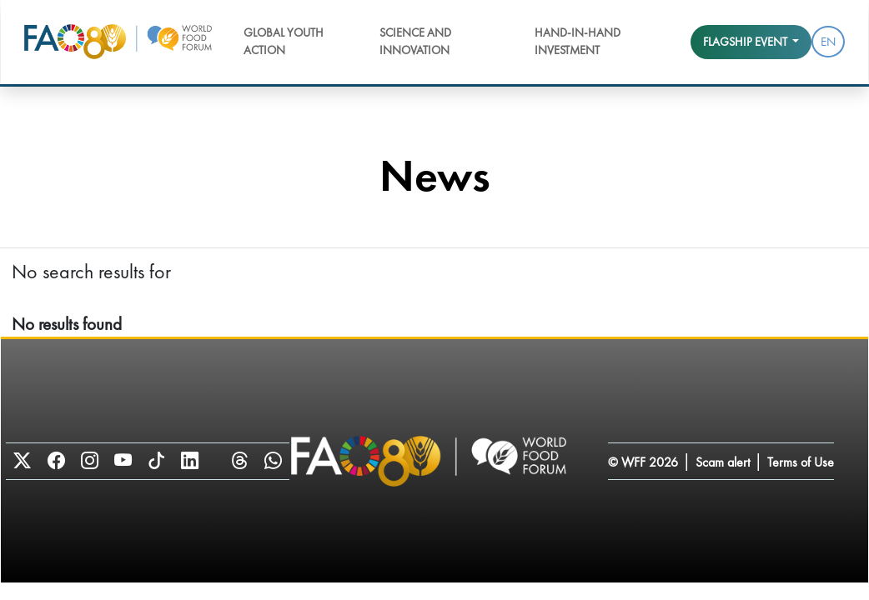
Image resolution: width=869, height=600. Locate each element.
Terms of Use (800, 462)
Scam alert (723, 462)
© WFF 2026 (643, 462)
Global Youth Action (284, 41)
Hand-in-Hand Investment (577, 41)
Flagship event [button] (746, 41)
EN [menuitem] (828, 41)
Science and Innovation (415, 41)
